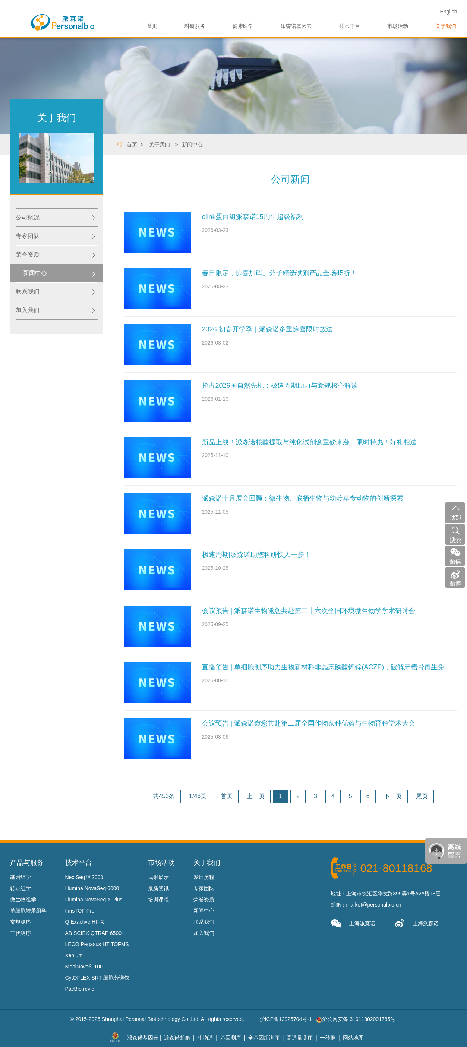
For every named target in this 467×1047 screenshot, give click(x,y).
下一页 (393, 796)
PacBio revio (80, 989)
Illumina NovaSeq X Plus (94, 899)
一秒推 (327, 1038)
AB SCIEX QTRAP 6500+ (95, 933)
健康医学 (243, 26)
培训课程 (158, 899)
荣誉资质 (28, 254)
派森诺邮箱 (177, 1038)
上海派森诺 (353, 923)
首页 (152, 26)
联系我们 (28, 291)
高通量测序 (300, 1038)
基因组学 (20, 877)
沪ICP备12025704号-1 (286, 1019)
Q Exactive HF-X (84, 922)
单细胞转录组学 (28, 911)
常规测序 (20, 922)
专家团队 (28, 236)
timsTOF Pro (80, 911)
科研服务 (194, 26)
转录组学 (20, 888)
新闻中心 (192, 144)
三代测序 (20, 933)
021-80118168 (396, 868)
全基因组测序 (264, 1038)
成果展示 (158, 877)
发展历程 (203, 877)
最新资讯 (158, 888)
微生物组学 (23, 899)
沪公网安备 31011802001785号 (355, 1019)
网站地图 (353, 1038)
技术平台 (349, 26)
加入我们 (28, 310)
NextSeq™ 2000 (84, 877)
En (448, 12)
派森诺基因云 (296, 26)
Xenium (74, 955)
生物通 (205, 1038)
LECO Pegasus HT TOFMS (97, 944)
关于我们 (445, 26)
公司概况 (28, 217)
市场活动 (397, 26)
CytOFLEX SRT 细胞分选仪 (97, 978)
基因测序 (230, 1038)
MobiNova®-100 (84, 967)
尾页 (422, 796)
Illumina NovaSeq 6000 (92, 888)
